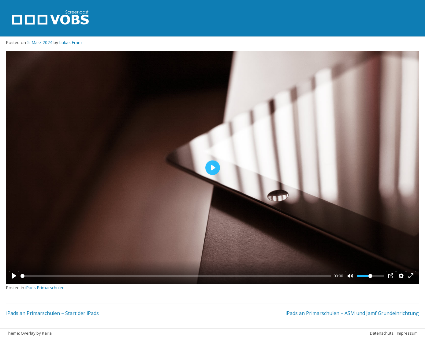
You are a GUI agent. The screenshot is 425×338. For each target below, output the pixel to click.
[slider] (176, 276)
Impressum (407, 333)
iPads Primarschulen (45, 288)
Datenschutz (381, 333)
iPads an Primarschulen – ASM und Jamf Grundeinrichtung (352, 313)
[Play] (14, 276)
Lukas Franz (71, 42)
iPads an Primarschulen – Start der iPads (52, 313)
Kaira (47, 333)
